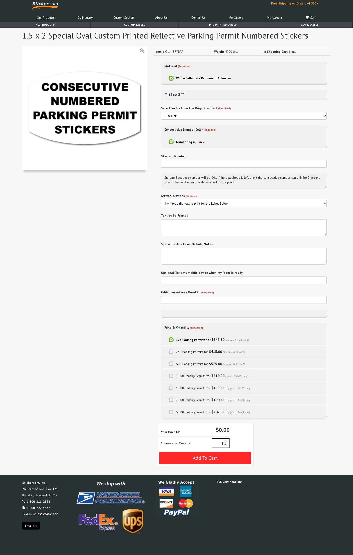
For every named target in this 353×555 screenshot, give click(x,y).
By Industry (85, 18)
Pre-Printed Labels (222, 24)
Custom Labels (134, 24)
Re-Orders (236, 18)
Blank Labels (310, 24)
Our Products (45, 18)
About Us (161, 18)
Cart (310, 18)
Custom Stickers (124, 18)
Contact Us (198, 18)
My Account (274, 18)
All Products (45, 24)
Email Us (31, 526)
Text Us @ (40, 514)
